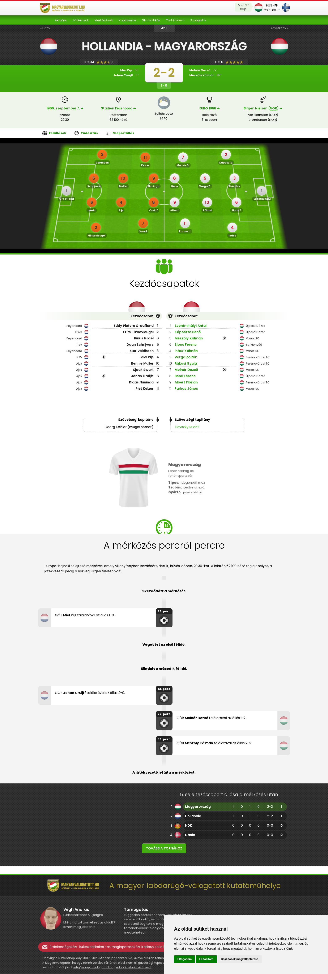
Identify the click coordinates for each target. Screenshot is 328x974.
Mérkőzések (104, 20)
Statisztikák (151, 20)
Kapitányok (127, 20)
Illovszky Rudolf (187, 427)
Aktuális (61, 20)
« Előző (45, 28)
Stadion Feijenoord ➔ (118, 108)
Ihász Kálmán (186, 350)
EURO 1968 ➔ (209, 108)
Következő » (279, 28)
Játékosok (81, 20)
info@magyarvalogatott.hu (93, 967)
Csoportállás (120, 133)
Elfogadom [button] (185, 959)
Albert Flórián (186, 382)
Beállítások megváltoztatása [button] (239, 959)
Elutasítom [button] (206, 959)
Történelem (175, 20)
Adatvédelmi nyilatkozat (134, 967)
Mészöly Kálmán (189, 338)
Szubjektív (198, 20)
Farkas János (186, 388)
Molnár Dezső (186, 369)
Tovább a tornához (164, 848)
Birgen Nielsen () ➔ (263, 108)
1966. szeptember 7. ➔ (65, 108)
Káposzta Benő (188, 332)
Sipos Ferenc (186, 344)
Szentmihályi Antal (190, 325)
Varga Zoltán (186, 357)
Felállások (54, 133)
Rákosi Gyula (186, 363)
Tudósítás (86, 133)
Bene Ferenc (185, 376)
